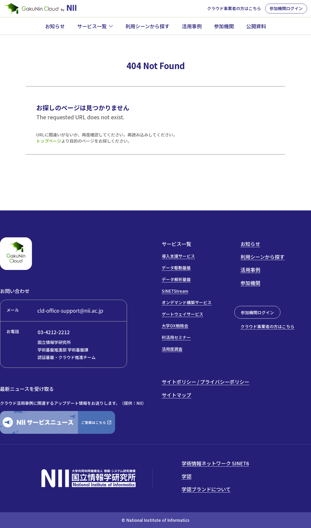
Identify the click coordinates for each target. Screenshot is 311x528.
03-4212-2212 (54, 331)
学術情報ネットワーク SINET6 (215, 463)
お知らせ (55, 26)
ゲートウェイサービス (182, 314)
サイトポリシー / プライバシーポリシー (205, 381)
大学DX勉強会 (175, 325)
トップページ (48, 141)
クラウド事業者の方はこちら (234, 8)
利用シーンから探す (147, 26)
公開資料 (256, 26)
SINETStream (175, 291)
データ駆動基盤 (176, 268)
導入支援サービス (178, 256)
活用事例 (192, 26)
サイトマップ (176, 394)
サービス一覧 (92, 26)
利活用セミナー (176, 337)
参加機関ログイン (286, 8)
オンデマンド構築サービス (186, 302)
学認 (187, 476)
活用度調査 (172, 349)
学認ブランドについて (206, 489)
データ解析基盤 (176, 279)
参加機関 (224, 26)
